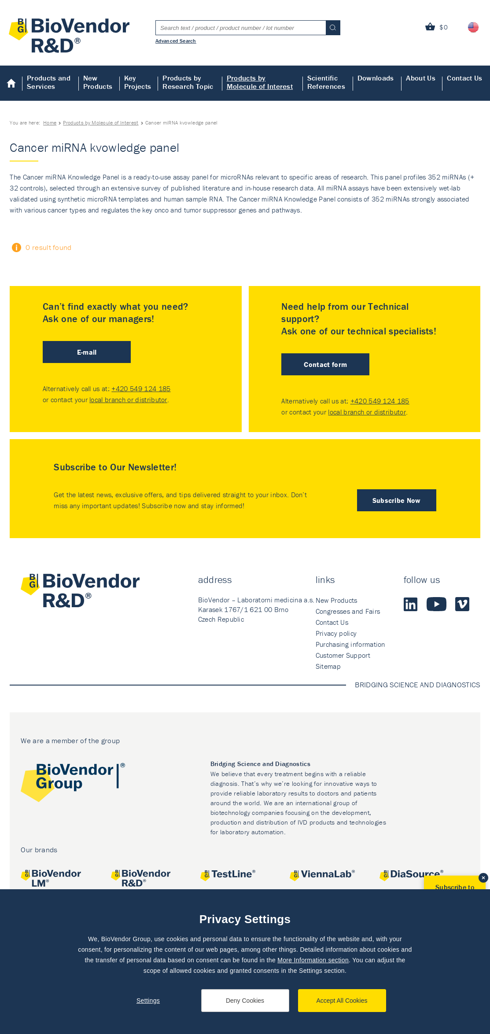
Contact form (325, 364)
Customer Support (343, 655)
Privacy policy (336, 633)
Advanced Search (175, 40)
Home (11, 83)
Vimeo (462, 604)
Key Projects (137, 82)
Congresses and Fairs (348, 611)
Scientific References (326, 82)
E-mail (87, 352)
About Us (420, 78)
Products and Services (48, 82)
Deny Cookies (245, 1000)
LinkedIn (411, 604)
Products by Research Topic (187, 82)
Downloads (375, 78)
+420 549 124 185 (140, 388)
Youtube (436, 604)
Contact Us (464, 78)
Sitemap (328, 666)
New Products (98, 82)
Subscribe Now (396, 500)
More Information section (313, 960)
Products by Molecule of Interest (260, 82)
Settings (148, 1000)
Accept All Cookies (342, 1000)
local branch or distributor (128, 399)
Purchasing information (350, 644)
